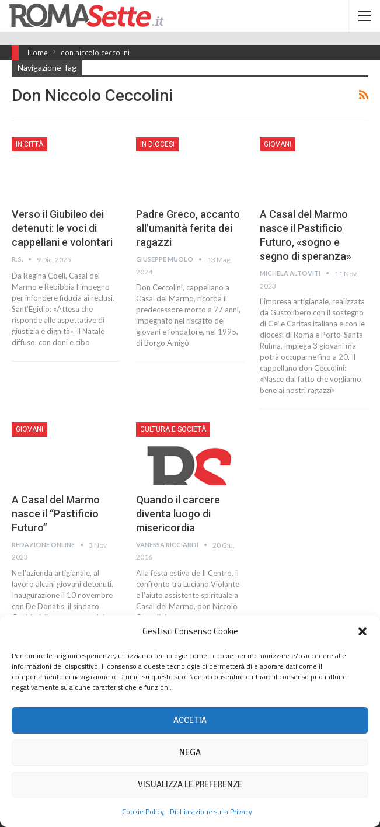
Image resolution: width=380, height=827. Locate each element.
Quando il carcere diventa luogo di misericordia (178, 514)
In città (29, 144)
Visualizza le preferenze (190, 784)
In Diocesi (157, 144)
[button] (362, 631)
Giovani (277, 144)
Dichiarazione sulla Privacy (211, 811)
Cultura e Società (173, 429)
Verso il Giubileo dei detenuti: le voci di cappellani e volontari (62, 228)
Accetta (190, 720)
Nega (190, 752)
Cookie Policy (143, 811)
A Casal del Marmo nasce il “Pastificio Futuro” (56, 514)
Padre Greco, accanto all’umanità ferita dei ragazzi (188, 228)
